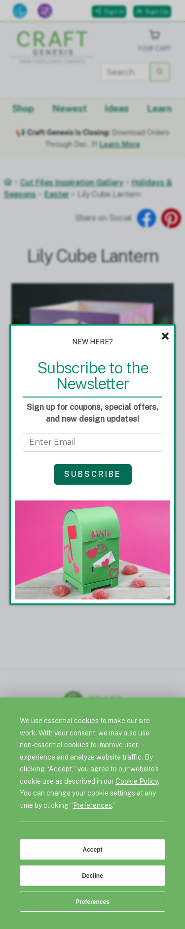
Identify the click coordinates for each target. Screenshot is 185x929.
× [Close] (165, 336)
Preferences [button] (92, 805)
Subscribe (92, 474)
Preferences (92, 901)
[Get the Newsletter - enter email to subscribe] (93, 442)
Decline (92, 875)
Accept (92, 849)
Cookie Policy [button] (136, 781)
